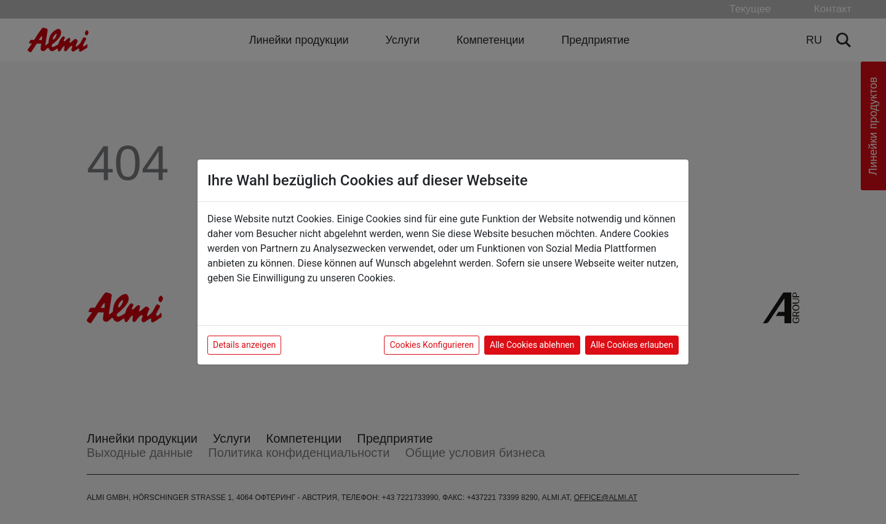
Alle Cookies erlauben (632, 345)
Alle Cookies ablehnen (532, 345)
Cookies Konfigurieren (431, 345)
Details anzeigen (244, 345)
